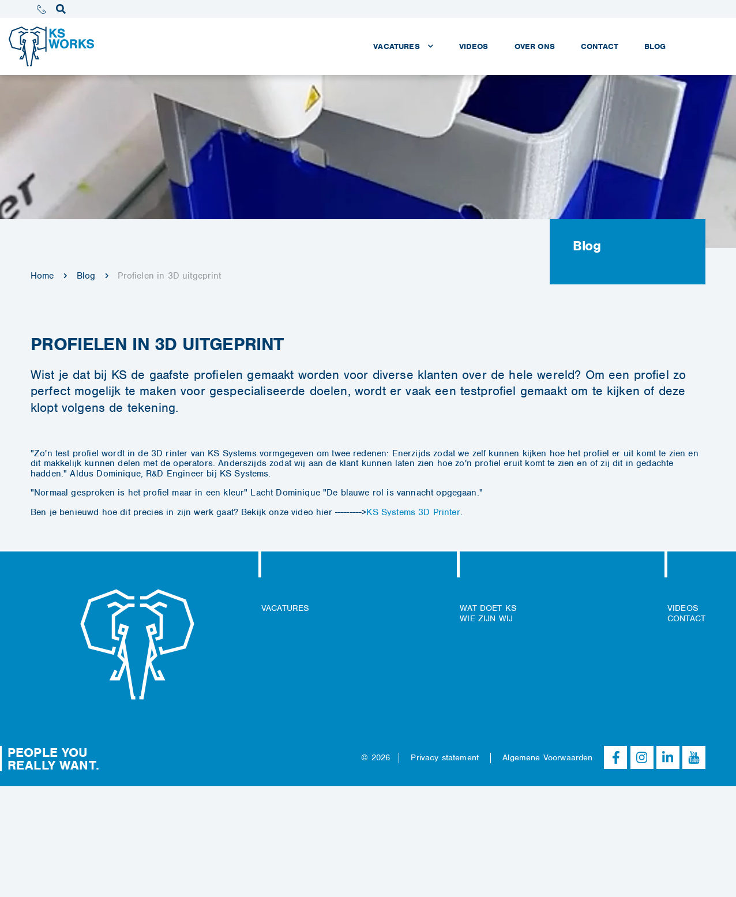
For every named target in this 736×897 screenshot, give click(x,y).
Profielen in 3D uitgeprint (169, 276)
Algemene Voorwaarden (547, 757)
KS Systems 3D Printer (413, 512)
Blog (86, 276)
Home (42, 276)
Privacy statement (445, 757)
